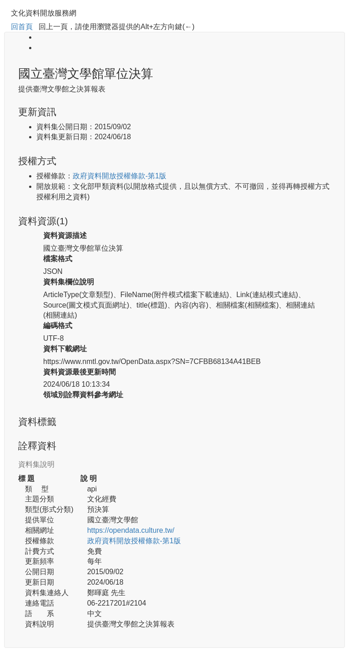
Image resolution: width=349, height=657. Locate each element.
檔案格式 (57, 259)
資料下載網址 (65, 349)
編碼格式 (57, 325)
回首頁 (22, 26)
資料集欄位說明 (68, 282)
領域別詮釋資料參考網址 (83, 395)
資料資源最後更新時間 (79, 372)
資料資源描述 (65, 235)
